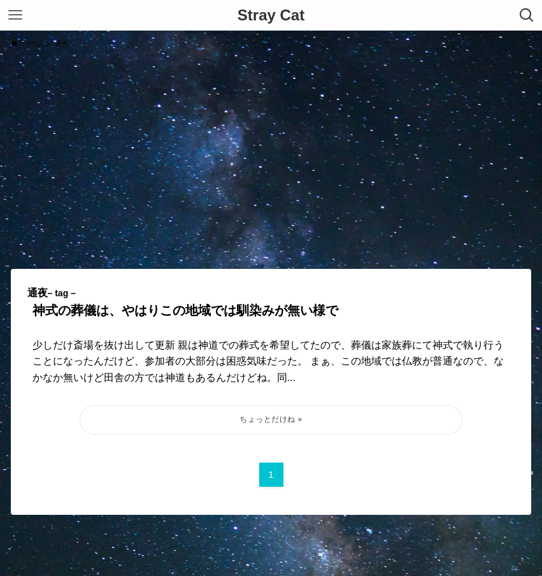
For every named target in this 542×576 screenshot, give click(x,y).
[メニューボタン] (15, 15)
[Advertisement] (271, 153)
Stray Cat (271, 15)
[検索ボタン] (526, 15)
